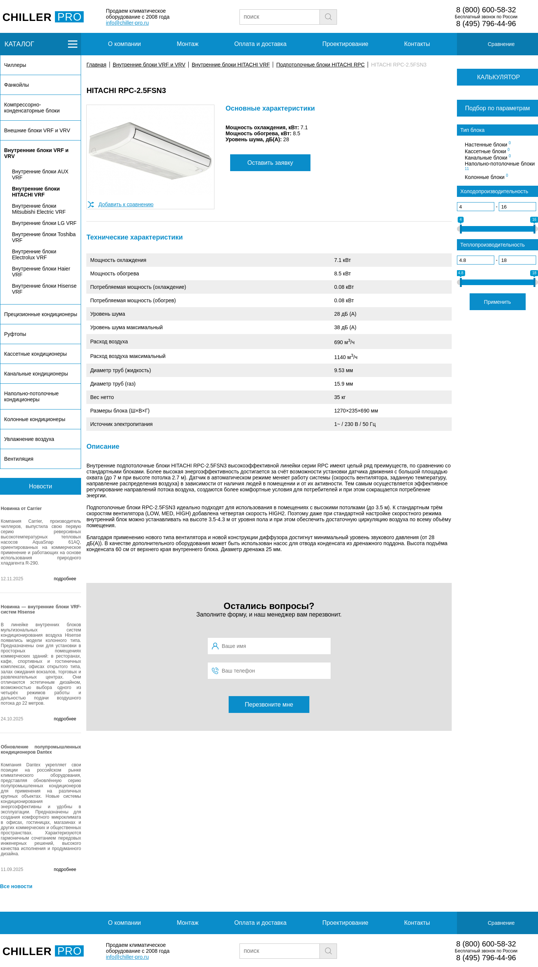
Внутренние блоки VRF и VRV (149, 65)
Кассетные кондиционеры (35, 354)
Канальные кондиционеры (36, 374)
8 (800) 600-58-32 (486, 10)
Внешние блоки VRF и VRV (37, 130)
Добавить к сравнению (125, 204)
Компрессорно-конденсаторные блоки (32, 108)
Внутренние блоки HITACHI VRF (231, 65)
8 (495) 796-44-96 (486, 23)
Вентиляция (18, 459)
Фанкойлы (16, 85)
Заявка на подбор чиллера (402, 16)
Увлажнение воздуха (29, 439)
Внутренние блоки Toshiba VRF (44, 237)
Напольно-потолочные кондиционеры (31, 396)
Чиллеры (15, 65)
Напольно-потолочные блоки (500, 166)
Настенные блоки (488, 144)
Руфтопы (15, 334)
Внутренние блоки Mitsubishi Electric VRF (39, 209)
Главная (96, 65)
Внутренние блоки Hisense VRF (44, 289)
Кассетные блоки (487, 151)
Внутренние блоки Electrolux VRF (34, 254)
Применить (497, 302)
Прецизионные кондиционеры (40, 314)
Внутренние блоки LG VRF (44, 223)
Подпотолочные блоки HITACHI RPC (320, 65)
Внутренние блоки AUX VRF (40, 174)
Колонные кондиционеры (34, 419)
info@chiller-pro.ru (127, 23)
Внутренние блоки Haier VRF (41, 272)
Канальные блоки (488, 157)
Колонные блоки (486, 176)
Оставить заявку (270, 163)
